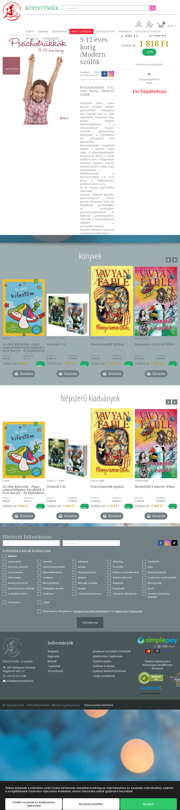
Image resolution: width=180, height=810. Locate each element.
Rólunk (52, 661)
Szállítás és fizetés (147, 31)
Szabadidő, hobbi (17, 593)
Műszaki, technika (87, 582)
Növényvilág (155, 582)
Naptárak (118, 582)
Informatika (14, 577)
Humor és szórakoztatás (126, 572)
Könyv (29, 31)
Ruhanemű (118, 588)
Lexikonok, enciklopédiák (162, 577)
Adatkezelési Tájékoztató (108, 656)
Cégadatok (54, 666)
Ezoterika (118, 566)
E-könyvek (153, 561)
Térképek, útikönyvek (125, 593)
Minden (12, 556)
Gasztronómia (15, 572)
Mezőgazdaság (51, 582)
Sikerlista (124, 31)
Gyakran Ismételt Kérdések (109, 671)
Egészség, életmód (18, 566)
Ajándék (42, 31)
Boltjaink (53, 651)
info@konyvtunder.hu (18, 680)
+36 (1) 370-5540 (14, 676)
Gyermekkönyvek (52, 572)
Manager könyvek (18, 582)
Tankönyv (48, 593)
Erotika (82, 566)
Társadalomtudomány (90, 593)
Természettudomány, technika (159, 595)
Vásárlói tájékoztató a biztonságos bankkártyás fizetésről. (157, 665)
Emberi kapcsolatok (54, 566)
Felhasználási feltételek (98, 705)
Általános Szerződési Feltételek (111, 651)
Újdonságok (60, 31)
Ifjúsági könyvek (157, 572)
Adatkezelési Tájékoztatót (129, 611)
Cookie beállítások (104, 676)
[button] (167, 24)
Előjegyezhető (105, 31)
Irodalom (48, 577)
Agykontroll (14, 561)
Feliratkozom (90, 622)
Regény (82, 588)
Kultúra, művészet (122, 577)
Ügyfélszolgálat (102, 661)
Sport (151, 588)
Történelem (14, 602)
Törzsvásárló (51, 38)
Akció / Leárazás (81, 31)
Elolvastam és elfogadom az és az (93, 611)
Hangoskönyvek (87, 572)
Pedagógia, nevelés (53, 588)
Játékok (82, 577)
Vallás (46, 602)
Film (150, 566)
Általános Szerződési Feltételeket (90, 611)
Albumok (83, 561)
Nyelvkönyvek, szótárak (21, 588)
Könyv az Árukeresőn (151, 693)
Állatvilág (118, 561)
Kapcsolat (32, 38)
